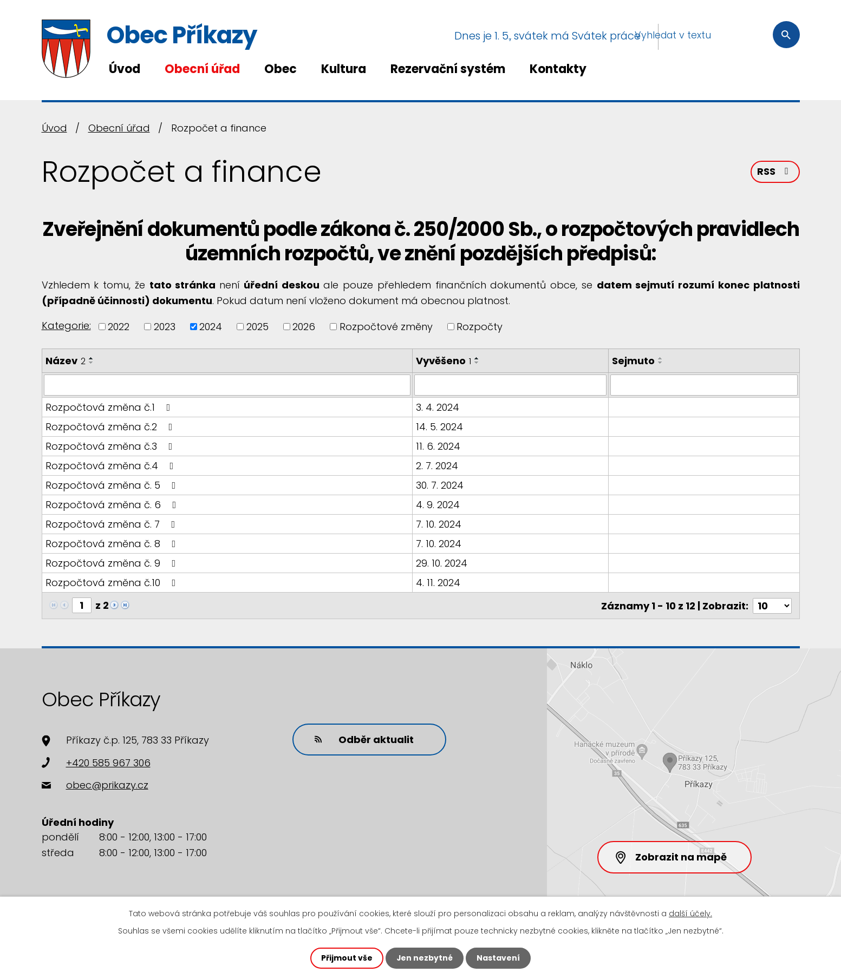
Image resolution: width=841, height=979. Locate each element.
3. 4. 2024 (437, 406)
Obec (280, 69)
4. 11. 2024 (438, 582)
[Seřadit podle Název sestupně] (91, 362)
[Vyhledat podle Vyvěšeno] (510, 384)
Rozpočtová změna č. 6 (113, 504)
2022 (118, 326)
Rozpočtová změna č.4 (111, 465)
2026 (303, 326)
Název (65, 360)
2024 (210, 326)
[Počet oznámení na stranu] (772, 605)
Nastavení (498, 957)
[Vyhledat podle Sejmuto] (703, 384)
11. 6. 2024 (438, 445)
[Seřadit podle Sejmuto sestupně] (661, 362)
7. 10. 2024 (438, 523)
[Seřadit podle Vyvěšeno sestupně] (477, 362)
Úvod (124, 69)
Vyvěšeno (443, 360)
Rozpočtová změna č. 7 (112, 523)
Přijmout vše (347, 957)
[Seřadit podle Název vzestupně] (91, 358)
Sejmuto (633, 360)
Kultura (343, 69)
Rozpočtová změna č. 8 (112, 543)
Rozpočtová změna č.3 (111, 445)
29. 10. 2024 (441, 562)
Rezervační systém (447, 69)
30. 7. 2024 (440, 484)
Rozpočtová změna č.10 (112, 582)
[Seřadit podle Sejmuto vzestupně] (661, 358)
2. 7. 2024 (437, 465)
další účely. (690, 913)
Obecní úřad (202, 69)
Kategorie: (66, 325)
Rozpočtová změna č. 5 (112, 484)
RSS (775, 172)
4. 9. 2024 (438, 504)
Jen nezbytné (424, 957)
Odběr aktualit (364, 738)
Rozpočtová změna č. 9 (112, 562)
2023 (164, 326)
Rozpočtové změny (386, 326)
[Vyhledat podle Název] (227, 384)
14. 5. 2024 (439, 426)
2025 (257, 326)
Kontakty (558, 69)
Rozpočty (480, 326)
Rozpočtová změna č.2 (111, 426)
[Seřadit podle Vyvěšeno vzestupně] (477, 358)
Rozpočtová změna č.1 (110, 406)
